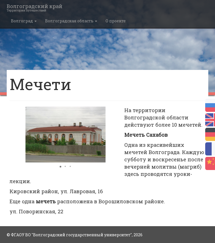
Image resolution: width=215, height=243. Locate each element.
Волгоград (24, 20)
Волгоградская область (71, 20)
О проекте (116, 20)
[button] (116, 111)
